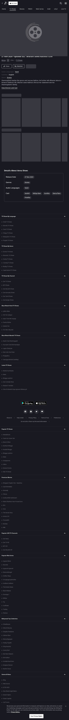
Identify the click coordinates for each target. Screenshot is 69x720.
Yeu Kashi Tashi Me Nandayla (11, 345)
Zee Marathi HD (7, 550)
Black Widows (7, 591)
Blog (4, 680)
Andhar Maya (7, 576)
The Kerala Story (8, 513)
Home (4, 9)
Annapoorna (6, 461)
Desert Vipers (7, 695)
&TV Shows (6, 285)
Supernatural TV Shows (9, 270)
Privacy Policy (32, 418)
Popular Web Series (8, 555)
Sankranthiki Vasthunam (10, 498)
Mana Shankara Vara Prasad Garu (13, 501)
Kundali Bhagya (7, 449)
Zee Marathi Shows (8, 289)
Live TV (63, 9)
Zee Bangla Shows (8, 300)
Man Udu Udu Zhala (8, 352)
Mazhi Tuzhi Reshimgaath (10, 341)
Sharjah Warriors (8, 710)
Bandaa (5, 524)
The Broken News (8, 587)
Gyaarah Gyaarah (8, 568)
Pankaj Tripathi (7, 643)
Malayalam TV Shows (9, 237)
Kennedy (5, 490)
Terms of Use (45, 418)
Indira (4, 464)
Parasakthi (6, 520)
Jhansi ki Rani (6, 442)
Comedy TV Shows (8, 263)
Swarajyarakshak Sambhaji (10, 360)
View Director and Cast (9, 88)
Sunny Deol (6, 650)
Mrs (4, 505)
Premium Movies (7, 477)
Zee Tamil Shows (8, 296)
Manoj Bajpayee (7, 639)
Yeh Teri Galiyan (7, 315)
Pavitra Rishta (7, 322)
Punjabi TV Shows (8, 240)
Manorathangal (7, 572)
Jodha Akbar (6, 311)
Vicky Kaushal (7, 646)
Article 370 (6, 516)
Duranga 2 (6, 594)
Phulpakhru (6, 356)
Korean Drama (7, 468)
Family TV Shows (8, 259)
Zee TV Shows (7, 281)
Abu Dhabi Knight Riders (10, 691)
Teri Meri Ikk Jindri (8, 330)
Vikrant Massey (7, 628)
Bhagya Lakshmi (7, 378)
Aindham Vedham (8, 583)
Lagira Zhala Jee (7, 348)
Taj (4, 602)
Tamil (17, 72)
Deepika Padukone (8, 632)
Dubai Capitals (7, 698)
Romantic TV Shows (8, 255)
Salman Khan (7, 635)
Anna (4, 60)
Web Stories (6, 684)
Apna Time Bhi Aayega (9, 319)
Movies (22, 9)
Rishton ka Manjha (8, 371)
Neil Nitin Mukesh (8, 654)
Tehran (5, 494)
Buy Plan (13, 3)
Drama (9, 78)
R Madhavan (6, 624)
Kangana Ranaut (7, 665)
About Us (9, 418)
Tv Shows (13, 9)
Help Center (20, 418)
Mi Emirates (6, 706)
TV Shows (19, 60)
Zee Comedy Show (8, 382)
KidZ (48, 9)
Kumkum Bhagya (8, 446)
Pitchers (5, 613)
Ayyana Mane (7, 561)
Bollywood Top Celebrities (10, 618)
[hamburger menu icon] (65, 3)
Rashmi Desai (7, 669)
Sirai (4, 509)
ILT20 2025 (6, 687)
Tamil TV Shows (7, 229)
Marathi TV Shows (8, 226)
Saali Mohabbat (7, 487)
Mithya (5, 598)
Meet (4, 374)
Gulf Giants (6, 702)
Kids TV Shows (7, 472)
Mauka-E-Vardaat (8, 386)
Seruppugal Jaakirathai (9, 580)
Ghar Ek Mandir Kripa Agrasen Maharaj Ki (15, 389)
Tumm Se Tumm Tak (9, 438)
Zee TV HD (6, 542)
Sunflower (6, 606)
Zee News (6, 539)
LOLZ (56, 9)
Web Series (40, 9)
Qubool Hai (6, 326)
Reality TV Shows (8, 266)
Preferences (57, 418)
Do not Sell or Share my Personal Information (34, 421)
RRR (4, 527)
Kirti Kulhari (6, 658)
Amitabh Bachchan (8, 661)
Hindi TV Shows (7, 222)
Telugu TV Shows (8, 233)
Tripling (5, 609)
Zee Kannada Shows (9, 293)
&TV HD (5, 546)
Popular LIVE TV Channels (9, 533)
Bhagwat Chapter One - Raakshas (12, 483)
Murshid (5, 565)
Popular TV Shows (7, 429)
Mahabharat (6, 435)
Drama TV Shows (8, 252)
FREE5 (30, 9)
